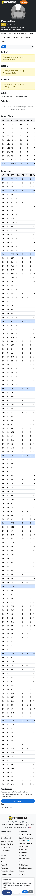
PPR (3, 47)
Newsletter (5, 868)
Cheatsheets (5, 847)
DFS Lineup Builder (25, 835)
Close (30, 892)
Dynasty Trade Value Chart (26, 839)
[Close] (33, 879)
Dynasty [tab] (17, 33)
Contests (22, 874)
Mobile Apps (23, 865)
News (3, 862)
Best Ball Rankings (25, 843)
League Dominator (7, 841)
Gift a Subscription (25, 868)
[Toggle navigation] (33, 2)
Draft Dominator (6, 838)
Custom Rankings (7, 844)
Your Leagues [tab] (25, 37)
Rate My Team (6, 850)
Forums (21, 871)
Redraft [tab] (3, 33)
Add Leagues (18, 801)
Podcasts (4, 865)
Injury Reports (6, 874)
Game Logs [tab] (15, 37)
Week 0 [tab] (10, 33)
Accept (25, 892)
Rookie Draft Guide (7, 871)
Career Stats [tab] (5, 37)
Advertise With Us (25, 859)
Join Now (24, 2)
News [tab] (3, 41)
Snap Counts (23, 849)
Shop (21, 862)
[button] (32, 46)
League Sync (5, 835)
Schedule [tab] (31, 33)
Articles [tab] (23, 33)
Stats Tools (23, 853)
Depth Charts (23, 846)
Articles (3, 859)
